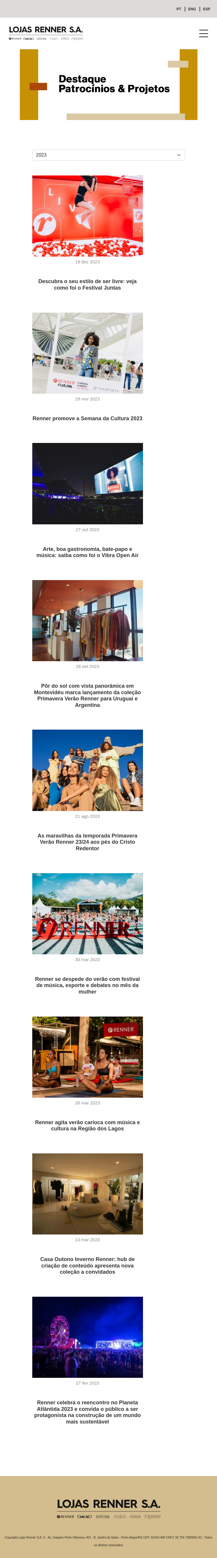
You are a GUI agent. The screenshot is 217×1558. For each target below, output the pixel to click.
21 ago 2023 (87, 816)
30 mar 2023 (87, 959)
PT (178, 9)
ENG (192, 9)
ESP (206, 9)
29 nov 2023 (87, 398)
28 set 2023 (87, 666)
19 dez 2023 (87, 261)
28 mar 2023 (87, 1102)
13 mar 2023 (87, 1239)
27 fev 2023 (87, 1382)
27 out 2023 (87, 529)
